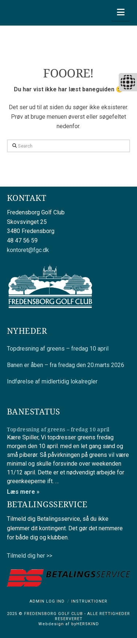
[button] (120, 12)
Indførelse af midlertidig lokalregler (52, 381)
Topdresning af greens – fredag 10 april (58, 348)
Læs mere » (23, 491)
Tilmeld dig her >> (29, 555)
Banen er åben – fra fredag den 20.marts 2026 (65, 365)
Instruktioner (89, 601)
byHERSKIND (84, 624)
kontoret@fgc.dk (28, 250)
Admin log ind (47, 601)
